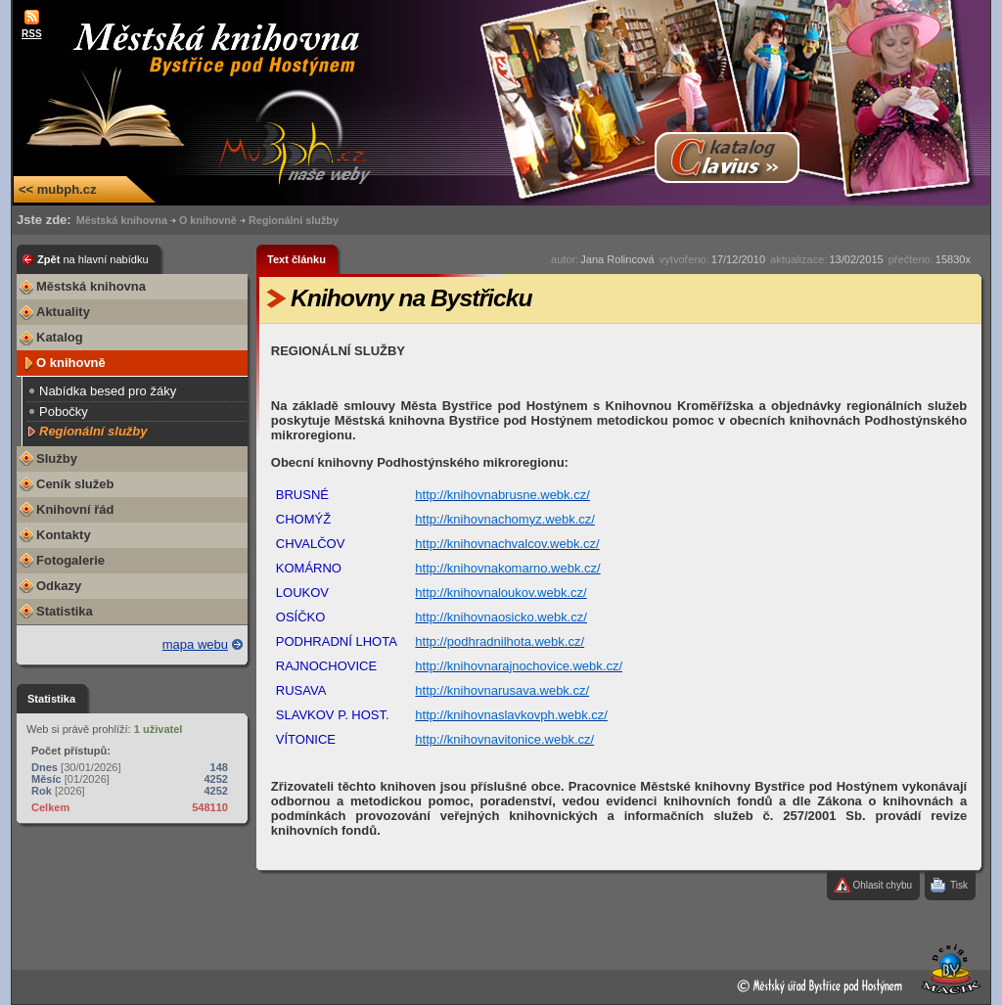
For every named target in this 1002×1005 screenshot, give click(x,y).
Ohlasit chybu (882, 885)
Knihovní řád (75, 509)
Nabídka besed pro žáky (107, 391)
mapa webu (195, 644)
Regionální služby (294, 220)
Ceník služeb (75, 484)
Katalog (59, 337)
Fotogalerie (70, 560)
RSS (32, 33)
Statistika (64, 611)
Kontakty (63, 534)
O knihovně (208, 220)
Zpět (93, 259)
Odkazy (58, 585)
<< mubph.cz (57, 189)
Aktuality (63, 311)
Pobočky (63, 411)
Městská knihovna (121, 220)
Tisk (959, 885)
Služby (56, 458)
